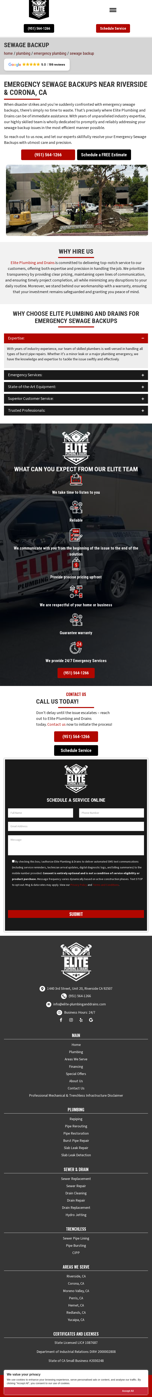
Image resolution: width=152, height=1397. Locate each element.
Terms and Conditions (106, 885)
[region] (76, 1382)
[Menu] (113, 10)
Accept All (128, 1391)
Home (8, 53)
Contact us (56, 724)
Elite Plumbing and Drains (33, 263)
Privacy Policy (79, 885)
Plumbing (23, 53)
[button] (39, 28)
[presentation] (38, 900)
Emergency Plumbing (50, 53)
